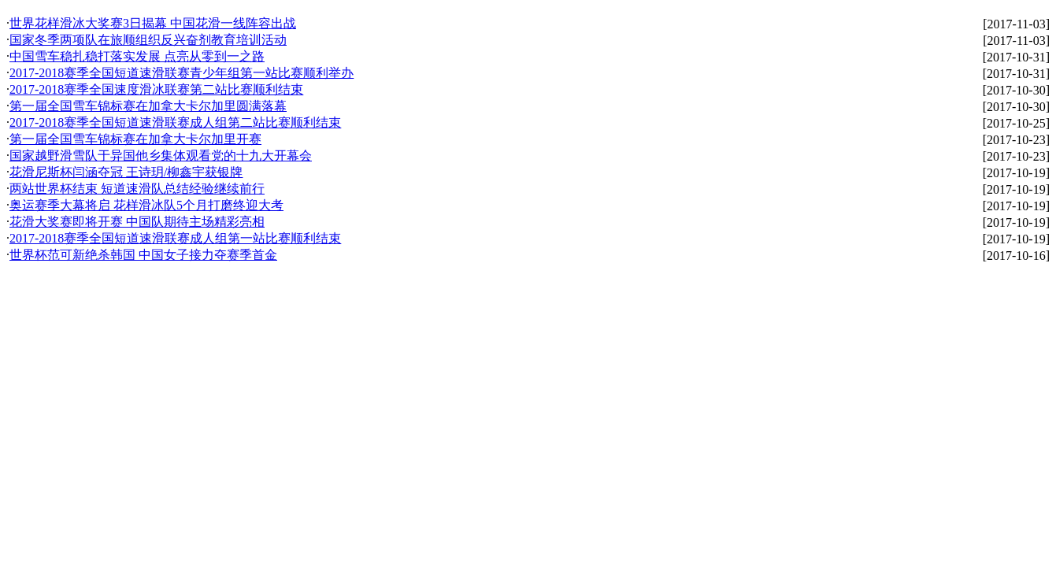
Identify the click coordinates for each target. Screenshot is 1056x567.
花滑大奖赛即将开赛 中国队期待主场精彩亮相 (137, 221)
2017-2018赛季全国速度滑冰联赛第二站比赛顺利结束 (156, 89)
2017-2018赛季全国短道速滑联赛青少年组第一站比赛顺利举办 (181, 73)
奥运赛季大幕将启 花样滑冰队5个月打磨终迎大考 (146, 205)
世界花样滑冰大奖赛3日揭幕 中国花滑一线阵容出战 (152, 23)
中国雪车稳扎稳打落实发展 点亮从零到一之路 (137, 56)
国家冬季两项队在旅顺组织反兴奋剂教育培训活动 (148, 39)
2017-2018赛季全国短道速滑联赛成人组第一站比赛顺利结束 (175, 238)
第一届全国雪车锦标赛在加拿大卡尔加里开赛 (135, 139)
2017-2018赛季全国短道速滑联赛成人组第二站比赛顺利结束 (175, 122)
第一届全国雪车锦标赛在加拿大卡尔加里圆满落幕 (148, 106)
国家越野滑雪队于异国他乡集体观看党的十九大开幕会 (160, 155)
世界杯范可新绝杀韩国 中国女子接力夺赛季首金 (143, 254)
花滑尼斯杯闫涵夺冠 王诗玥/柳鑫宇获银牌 (126, 172)
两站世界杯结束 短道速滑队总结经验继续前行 (137, 188)
